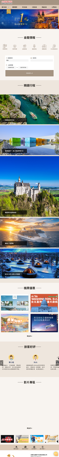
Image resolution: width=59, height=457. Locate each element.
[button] (57, 363)
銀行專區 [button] (42, 448)
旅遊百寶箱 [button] (25, 448)
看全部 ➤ (29, 336)
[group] (11, 363)
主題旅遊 (34, 7)
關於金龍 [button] (16, 448)
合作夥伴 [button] (34, 448)
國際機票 (14, 7)
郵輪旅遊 (44, 7)
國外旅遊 (4, 7)
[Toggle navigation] (56, 2)
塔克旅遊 (24, 7)
